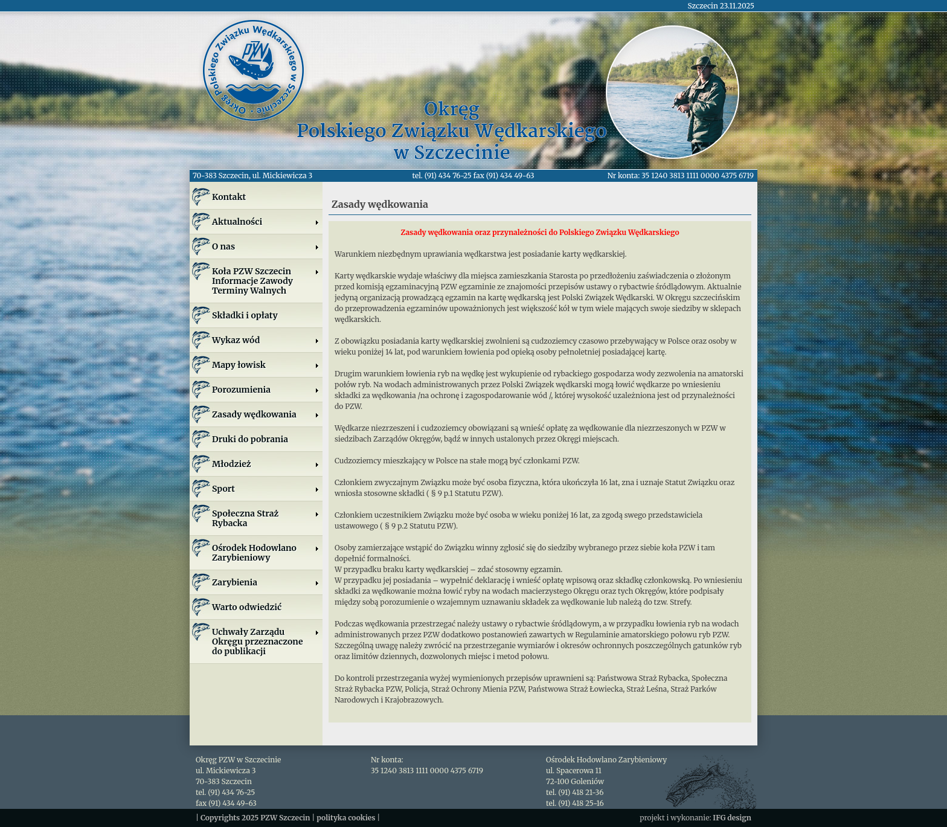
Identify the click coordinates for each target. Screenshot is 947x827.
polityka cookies (345, 817)
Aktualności (265, 221)
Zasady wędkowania (265, 414)
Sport (265, 488)
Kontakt (229, 196)
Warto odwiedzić (246, 607)
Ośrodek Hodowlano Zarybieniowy (265, 552)
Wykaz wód (265, 340)
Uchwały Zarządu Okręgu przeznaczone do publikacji (265, 641)
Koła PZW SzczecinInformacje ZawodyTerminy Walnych (265, 281)
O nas (265, 246)
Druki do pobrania (250, 439)
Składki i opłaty (245, 315)
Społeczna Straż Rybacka (265, 518)
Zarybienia (265, 582)
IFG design (732, 817)
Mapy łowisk (265, 364)
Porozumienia (265, 389)
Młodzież (265, 464)
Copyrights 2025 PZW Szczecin (255, 817)
